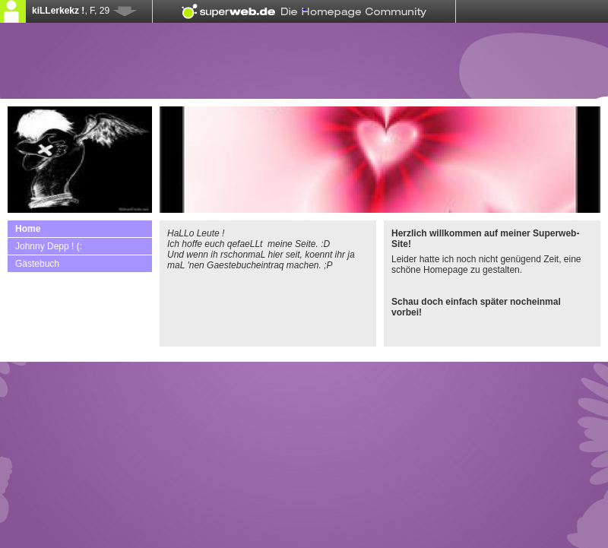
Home (27, 228)
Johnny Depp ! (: (48, 246)
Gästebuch (37, 263)
